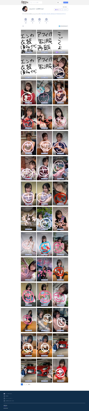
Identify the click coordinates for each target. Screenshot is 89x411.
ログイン (65, 2)
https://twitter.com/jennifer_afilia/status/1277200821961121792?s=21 (53, 13)
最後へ (29, 384)
